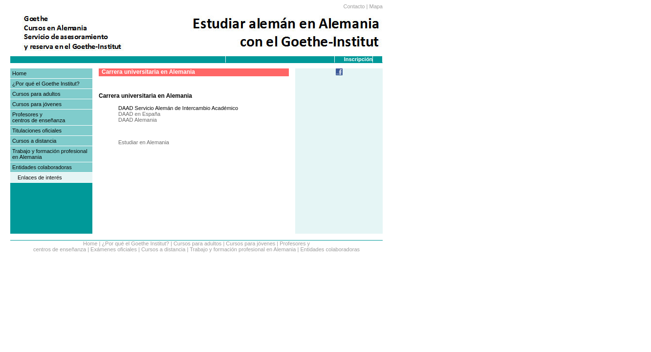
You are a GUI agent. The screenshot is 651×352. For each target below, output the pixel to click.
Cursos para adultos (36, 94)
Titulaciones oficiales (37, 130)
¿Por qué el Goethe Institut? (46, 84)
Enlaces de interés (40, 177)
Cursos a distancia (34, 141)
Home (19, 73)
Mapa (376, 6)
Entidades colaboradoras (42, 167)
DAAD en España (139, 114)
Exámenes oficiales (113, 249)
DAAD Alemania (137, 120)
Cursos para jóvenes (37, 104)
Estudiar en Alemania (143, 142)
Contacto (354, 6)
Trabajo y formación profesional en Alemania (243, 249)
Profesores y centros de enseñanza (38, 117)
